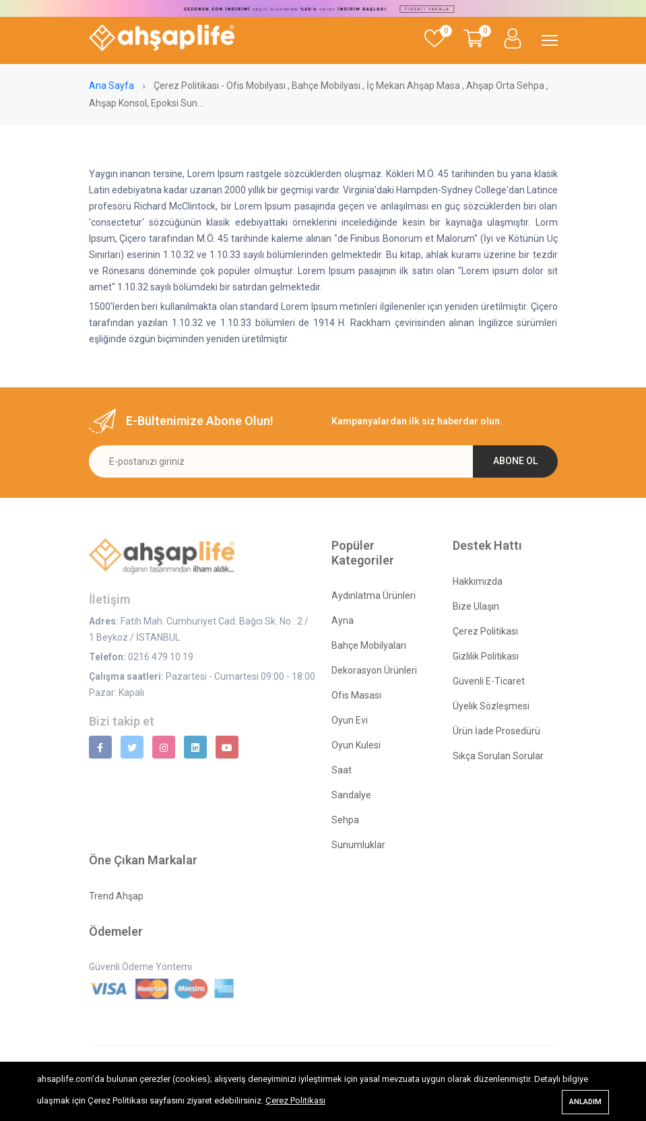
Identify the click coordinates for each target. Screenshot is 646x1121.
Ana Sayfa (112, 85)
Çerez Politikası (295, 1100)
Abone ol (515, 460)
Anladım (585, 1101)
